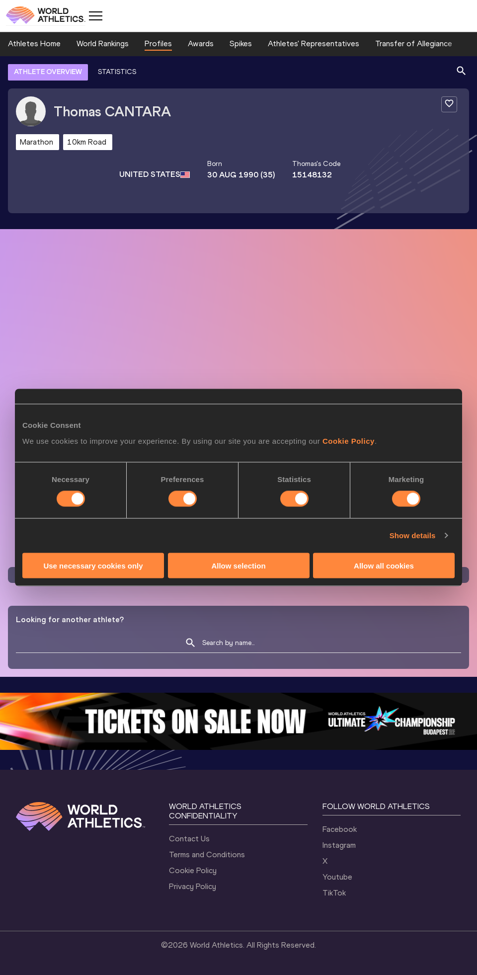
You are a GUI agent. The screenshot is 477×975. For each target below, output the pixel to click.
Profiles (158, 43)
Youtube (337, 877)
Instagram (339, 845)
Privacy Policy (192, 886)
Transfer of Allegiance (413, 43)
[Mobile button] (95, 16)
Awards (201, 43)
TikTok (334, 892)
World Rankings (103, 43)
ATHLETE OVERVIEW (48, 72)
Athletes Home (34, 43)
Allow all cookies (384, 565)
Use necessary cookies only (93, 565)
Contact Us (189, 838)
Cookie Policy (348, 440)
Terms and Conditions (207, 854)
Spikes (241, 43)
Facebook (339, 829)
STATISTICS (117, 72)
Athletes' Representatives (313, 43)
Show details (413, 535)
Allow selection (238, 565)
